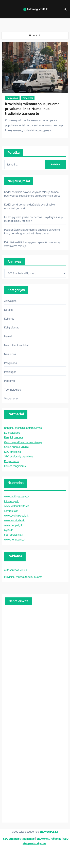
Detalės (8, 309)
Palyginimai (10, 363)
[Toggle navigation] (6, 9)
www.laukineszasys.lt (16, 496)
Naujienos (10, 354)
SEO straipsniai (12, 451)
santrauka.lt (11, 511)
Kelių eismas (11, 327)
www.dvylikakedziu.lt (16, 515)
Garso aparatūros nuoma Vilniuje (23, 442)
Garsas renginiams (15, 466)
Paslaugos (12, 97)
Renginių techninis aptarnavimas (23, 427)
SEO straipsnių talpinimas (18, 456)
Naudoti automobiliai (16, 345)
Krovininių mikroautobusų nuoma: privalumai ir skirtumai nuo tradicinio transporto (33, 109)
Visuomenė (11, 398)
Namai (8, 336)
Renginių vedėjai (13, 437)
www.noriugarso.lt (14, 539)
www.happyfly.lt (13, 525)
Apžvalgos (10, 300)
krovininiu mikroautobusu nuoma (23, 577)
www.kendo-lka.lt (14, 520)
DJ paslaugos (12, 432)
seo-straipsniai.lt (13, 534)
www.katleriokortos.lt (16, 506)
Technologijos (12, 389)
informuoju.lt (11, 501)
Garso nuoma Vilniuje (16, 447)
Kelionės (9, 318)
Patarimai (28, 97)
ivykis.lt (8, 530)
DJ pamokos (11, 461)
